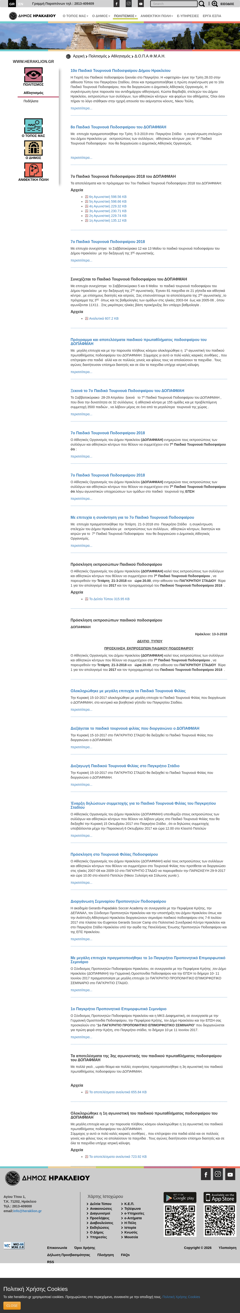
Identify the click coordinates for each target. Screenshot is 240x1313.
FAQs (125, 1254)
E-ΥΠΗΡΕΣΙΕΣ (188, 16)
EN (20, 4)
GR (12, 4)
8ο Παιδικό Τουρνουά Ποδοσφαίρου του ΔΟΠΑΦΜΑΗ (118, 127)
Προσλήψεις (100, 1218)
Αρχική (79, 56)
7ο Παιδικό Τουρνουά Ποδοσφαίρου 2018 (108, 242)
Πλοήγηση (105, 1254)
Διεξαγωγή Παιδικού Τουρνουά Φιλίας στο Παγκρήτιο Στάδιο (125, 766)
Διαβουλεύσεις (101, 1223)
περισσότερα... (81, 108)
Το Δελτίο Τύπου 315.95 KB (109, 599)
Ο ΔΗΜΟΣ (101, 16)
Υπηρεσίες (98, 1237)
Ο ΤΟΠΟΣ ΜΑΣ (75, 16)
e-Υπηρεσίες (135, 1213)
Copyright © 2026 (197, 1247)
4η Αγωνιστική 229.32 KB (108, 206)
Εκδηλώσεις (99, 1227)
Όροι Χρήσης (84, 1247)
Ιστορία (130, 1227)
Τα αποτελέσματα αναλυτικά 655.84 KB (118, 1092)
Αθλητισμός (120, 56)
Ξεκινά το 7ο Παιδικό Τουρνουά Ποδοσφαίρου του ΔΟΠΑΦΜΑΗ (127, 391)
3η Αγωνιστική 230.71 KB (108, 211)
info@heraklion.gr (27, 1211)
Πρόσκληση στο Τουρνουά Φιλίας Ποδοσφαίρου (114, 854)
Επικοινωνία (57, 1247)
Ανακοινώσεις (101, 1208)
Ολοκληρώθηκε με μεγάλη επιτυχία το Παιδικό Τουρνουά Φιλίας (128, 691)
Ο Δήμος (97, 1232)
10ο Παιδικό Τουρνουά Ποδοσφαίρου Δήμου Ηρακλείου (121, 71)
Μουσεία (131, 1237)
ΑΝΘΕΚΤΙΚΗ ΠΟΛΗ (156, 16)
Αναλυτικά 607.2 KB (104, 318)
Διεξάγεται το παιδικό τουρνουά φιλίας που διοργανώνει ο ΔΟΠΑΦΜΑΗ (135, 728)
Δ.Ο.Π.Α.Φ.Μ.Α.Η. (150, 56)
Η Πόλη (130, 1223)
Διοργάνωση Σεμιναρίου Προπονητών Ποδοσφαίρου (118, 901)
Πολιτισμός (98, 56)
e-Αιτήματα (133, 1218)
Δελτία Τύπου (100, 1204)
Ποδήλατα (31, 101)
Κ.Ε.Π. (129, 1204)
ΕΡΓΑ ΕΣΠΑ (212, 16)
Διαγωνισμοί (100, 1213)
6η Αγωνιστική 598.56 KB (108, 197)
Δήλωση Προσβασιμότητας (68, 1254)
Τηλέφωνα (133, 1208)
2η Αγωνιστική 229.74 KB (108, 216)
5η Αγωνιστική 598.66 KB (108, 201)
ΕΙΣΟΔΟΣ (227, 4)
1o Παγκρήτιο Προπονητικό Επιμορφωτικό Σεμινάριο (119, 1009)
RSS (50, 1261)
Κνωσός (131, 1232)
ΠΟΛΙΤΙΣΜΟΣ (125, 16)
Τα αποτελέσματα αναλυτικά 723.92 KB (118, 1157)
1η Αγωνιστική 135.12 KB (108, 220)
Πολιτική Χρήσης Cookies (181, 1297)
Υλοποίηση (227, 1247)
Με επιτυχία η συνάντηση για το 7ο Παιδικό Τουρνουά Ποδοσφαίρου (132, 517)
